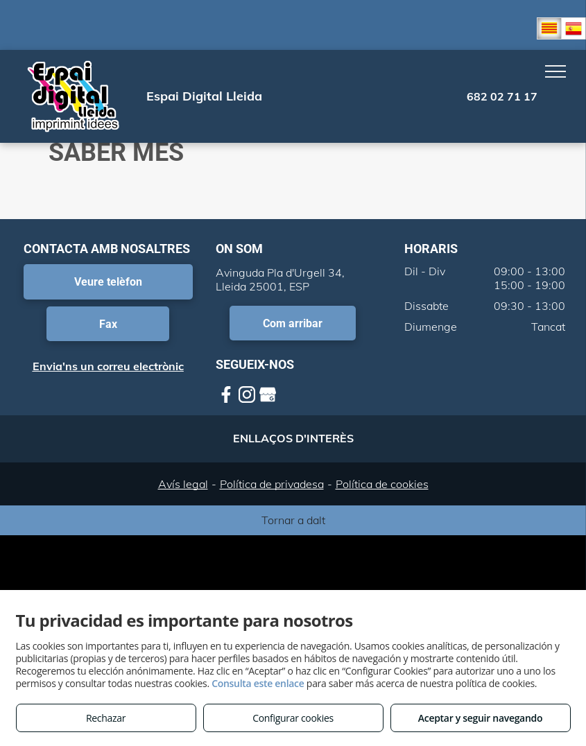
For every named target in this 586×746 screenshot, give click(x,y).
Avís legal (183, 484)
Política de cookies (382, 484)
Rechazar (106, 718)
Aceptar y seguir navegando (480, 718)
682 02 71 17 (502, 96)
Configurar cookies (293, 718)
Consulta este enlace (258, 683)
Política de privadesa (272, 484)
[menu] (555, 71)
